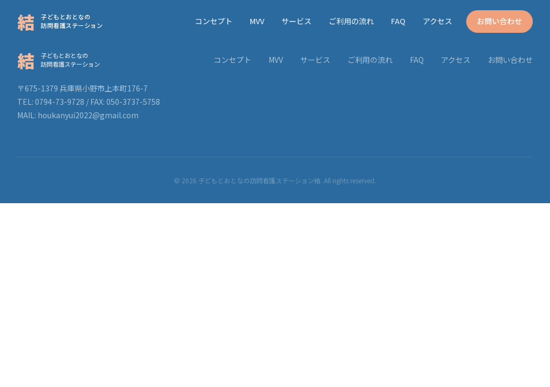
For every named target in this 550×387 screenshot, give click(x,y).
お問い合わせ (499, 21)
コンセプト (214, 21)
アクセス (437, 21)
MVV (257, 21)
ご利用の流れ (351, 21)
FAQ (398, 21)
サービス (296, 21)
